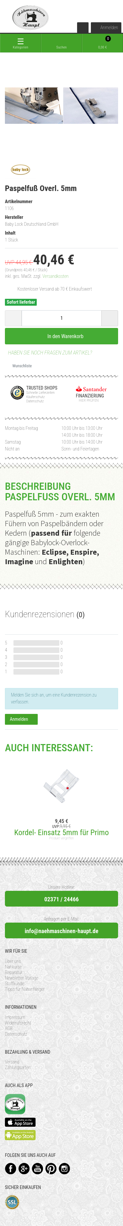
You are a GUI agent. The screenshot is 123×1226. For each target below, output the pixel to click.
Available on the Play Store (20, 1135)
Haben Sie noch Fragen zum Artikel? (48, 353)
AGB (8, 1028)
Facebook (10, 1168)
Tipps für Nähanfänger (25, 989)
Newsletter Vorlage (21, 978)
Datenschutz (16, 1034)
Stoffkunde (14, 983)
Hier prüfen (87, 400)
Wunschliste (20, 366)
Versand (12, 1061)
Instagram (64, 1168)
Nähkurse (13, 966)
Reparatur (13, 972)
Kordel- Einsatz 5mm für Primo (61, 832)
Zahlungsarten (18, 1067)
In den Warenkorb (62, 336)
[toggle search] (61, 43)
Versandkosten (55, 276)
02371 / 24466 (61, 899)
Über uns (13, 961)
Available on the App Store (20, 1122)
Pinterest (51, 1168)
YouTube (37, 1168)
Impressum (15, 1017)
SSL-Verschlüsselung (12, 1202)
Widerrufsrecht (18, 1022)
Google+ (24, 1168)
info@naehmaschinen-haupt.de (61, 931)
